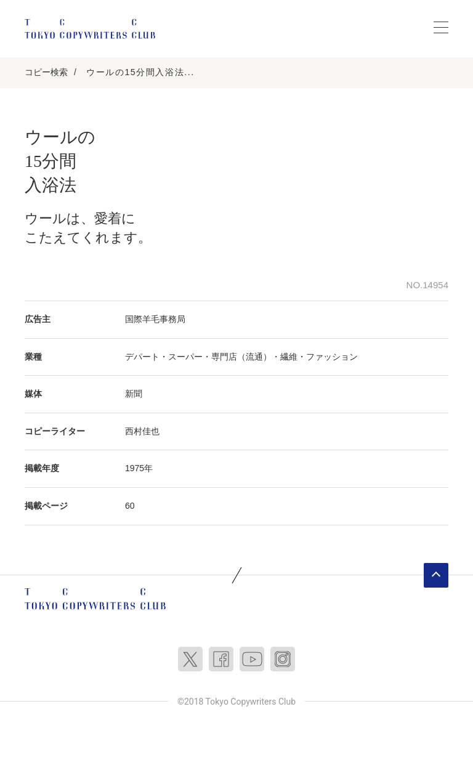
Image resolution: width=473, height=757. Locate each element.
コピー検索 (46, 72)
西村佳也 (142, 431)
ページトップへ (436, 575)
